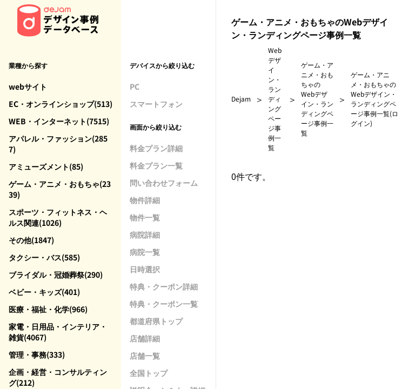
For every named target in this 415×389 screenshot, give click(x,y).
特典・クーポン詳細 (164, 286)
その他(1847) (31, 239)
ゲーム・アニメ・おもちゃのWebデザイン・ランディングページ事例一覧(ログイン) (374, 99)
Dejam (241, 98)
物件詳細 (145, 199)
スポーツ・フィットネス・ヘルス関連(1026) (58, 217)
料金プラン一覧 (156, 165)
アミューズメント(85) (46, 166)
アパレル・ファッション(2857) (58, 144)
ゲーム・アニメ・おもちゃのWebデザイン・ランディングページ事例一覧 (317, 98)
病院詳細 (145, 234)
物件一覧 (145, 217)
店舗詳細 (145, 338)
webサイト (28, 86)
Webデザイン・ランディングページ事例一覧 (275, 98)
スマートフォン (156, 103)
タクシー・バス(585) (44, 257)
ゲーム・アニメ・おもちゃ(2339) (60, 189)
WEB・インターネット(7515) (59, 121)
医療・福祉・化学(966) (48, 309)
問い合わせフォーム (164, 182)
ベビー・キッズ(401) (44, 291)
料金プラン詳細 (156, 148)
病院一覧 (145, 251)
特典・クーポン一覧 (164, 303)
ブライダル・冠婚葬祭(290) (56, 274)
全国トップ (149, 372)
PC (134, 86)
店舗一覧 (145, 355)
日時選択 (145, 269)
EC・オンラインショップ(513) (60, 103)
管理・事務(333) (37, 354)
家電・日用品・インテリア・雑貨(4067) (58, 332)
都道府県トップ (156, 321)
